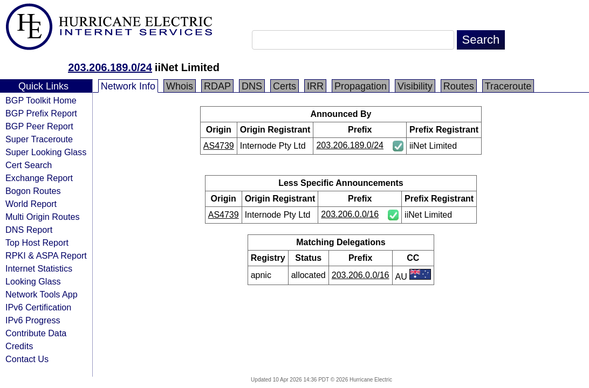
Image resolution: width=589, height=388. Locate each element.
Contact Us (27, 359)
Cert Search (28, 165)
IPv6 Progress (32, 320)
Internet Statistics (38, 268)
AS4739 (218, 145)
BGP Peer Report (39, 126)
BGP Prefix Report (41, 113)
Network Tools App (41, 294)
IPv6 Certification (38, 307)
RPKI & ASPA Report (46, 255)
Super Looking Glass (45, 152)
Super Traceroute (39, 139)
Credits (19, 346)
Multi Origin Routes (42, 216)
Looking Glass (33, 281)
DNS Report (28, 229)
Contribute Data (35, 333)
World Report (31, 204)
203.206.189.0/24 (110, 67)
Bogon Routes (33, 191)
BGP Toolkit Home (41, 100)
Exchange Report (39, 178)
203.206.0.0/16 (350, 214)
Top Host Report (37, 242)
